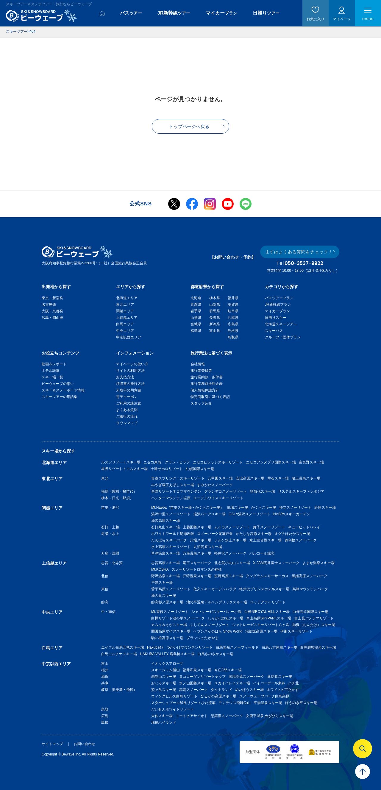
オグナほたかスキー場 (292, 534)
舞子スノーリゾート (269, 527)
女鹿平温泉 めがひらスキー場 (269, 716)
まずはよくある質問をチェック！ (299, 251)
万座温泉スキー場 (197, 553)
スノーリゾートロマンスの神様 (197, 569)
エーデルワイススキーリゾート (218, 498)
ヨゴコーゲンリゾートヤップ (202, 677)
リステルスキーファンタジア (301, 491)
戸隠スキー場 (162, 582)
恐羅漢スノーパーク (227, 716)
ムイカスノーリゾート (232, 527)
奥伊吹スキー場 (281, 677)
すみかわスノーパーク (215, 485)
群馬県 (214, 311)
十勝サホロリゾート (167, 469)
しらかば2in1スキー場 (225, 618)
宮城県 (195, 324)
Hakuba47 (155, 647)
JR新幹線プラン (278, 304)
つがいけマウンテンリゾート (189, 647)
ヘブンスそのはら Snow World (217, 631)
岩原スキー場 (325, 507)
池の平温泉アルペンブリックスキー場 (216, 602)
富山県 (214, 331)
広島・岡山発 (52, 318)
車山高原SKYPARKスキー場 (268, 618)
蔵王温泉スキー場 (306, 478)
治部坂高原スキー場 (261, 631)
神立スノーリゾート (295, 507)
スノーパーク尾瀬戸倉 (215, 534)
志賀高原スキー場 (165, 563)
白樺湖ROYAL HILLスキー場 (267, 612)
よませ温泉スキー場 (318, 563)
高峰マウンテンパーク (310, 589)
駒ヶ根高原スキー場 (167, 638)
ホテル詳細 (51, 371)
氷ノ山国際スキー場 (195, 683)
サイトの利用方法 (130, 371)
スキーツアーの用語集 (59, 397)
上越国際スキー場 (197, 527)
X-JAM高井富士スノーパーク (276, 563)
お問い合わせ (84, 744)
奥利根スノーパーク (301, 540)
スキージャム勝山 (165, 670)
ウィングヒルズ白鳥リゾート (174, 696)
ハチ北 (293, 683)
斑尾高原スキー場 (228, 576)
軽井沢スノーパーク (230, 553)
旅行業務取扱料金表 (206, 384)
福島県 (195, 331)
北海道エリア (127, 298)
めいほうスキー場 (249, 690)
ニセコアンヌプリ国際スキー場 (271, 462)
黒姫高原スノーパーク (309, 576)
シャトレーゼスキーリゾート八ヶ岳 (260, 625)
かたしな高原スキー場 (253, 534)
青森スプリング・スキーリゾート (178, 478)
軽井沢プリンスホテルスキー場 (264, 589)
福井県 (233, 298)
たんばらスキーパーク (169, 540)
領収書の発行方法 (130, 384)
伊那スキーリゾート (296, 631)
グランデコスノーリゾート (225, 491)
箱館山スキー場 (163, 677)
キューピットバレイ (304, 527)
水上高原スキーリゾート (170, 547)
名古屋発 (49, 304)
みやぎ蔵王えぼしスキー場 (172, 485)
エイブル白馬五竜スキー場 (122, 647)
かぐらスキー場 (263, 507)
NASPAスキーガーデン (291, 514)
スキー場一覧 (52, 377)
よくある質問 (127, 410)
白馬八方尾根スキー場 (279, 647)
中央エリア (125, 331)
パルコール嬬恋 (261, 553)
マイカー (221, 12)
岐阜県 (233, 311)
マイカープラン (277, 311)
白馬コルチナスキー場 (119, 654)
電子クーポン (127, 397)
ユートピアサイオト (192, 716)
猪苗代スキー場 (262, 491)
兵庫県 (233, 318)
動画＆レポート (54, 364)
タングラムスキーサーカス (267, 576)
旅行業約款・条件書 (206, 377)
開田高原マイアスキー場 (170, 631)
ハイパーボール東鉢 (269, 683)
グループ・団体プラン (283, 337)
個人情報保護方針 (204, 390)
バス (131, 12)
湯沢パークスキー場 (209, 514)
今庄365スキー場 (228, 670)
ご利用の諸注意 (128, 403)
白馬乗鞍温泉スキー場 (318, 647)
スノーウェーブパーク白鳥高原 (266, 696)
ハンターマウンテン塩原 (170, 498)
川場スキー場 (200, 540)
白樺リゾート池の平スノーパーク (178, 618)
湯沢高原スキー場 (165, 521)
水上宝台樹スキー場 (265, 540)
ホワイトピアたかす (283, 690)
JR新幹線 (173, 12)
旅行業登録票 (201, 371)
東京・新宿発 (52, 298)
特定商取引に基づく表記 (210, 397)
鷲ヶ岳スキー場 (163, 690)
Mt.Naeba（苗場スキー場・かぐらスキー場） (187, 507)
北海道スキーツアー (281, 324)
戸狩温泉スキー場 (197, 576)
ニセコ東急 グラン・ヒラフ (166, 462)
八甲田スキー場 (220, 478)
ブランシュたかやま (202, 638)
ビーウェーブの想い (58, 384)
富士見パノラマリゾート (314, 618)
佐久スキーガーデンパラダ (214, 589)
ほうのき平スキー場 (301, 703)
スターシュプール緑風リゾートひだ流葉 (183, 703)
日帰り (266, 12)
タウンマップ (127, 423)
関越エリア (125, 311)
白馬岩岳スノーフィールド (237, 647)
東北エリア (125, 304)
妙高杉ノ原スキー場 (167, 602)
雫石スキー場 (278, 478)
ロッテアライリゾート (268, 602)
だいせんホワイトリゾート (172, 709)
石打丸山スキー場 (165, 527)
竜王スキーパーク (197, 563)
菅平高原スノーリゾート (170, 589)
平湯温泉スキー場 (268, 703)
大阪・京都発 (52, 311)
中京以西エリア (128, 337)
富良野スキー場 (311, 462)
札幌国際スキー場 (200, 469)
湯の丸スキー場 (163, 596)
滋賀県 (233, 304)
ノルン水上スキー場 (230, 540)
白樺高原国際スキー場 (310, 612)
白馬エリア (125, 324)
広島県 (233, 324)
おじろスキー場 (163, 683)
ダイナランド (221, 690)
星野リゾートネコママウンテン (176, 491)
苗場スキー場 (237, 507)
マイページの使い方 (132, 364)
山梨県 (214, 304)
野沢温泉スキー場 (165, 576)
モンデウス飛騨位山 (234, 703)
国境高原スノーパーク (246, 677)
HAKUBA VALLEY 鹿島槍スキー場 (167, 654)
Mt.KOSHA (160, 569)
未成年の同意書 (128, 390)
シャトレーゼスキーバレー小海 (216, 612)
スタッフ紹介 (201, 403)
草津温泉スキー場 (165, 553)
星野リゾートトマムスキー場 (124, 469)
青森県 (195, 304)
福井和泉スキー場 (197, 670)
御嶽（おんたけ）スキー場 (313, 625)
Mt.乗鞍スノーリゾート (169, 612)
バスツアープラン (279, 298)
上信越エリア (127, 318)
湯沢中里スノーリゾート (170, 514)
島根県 (233, 331)
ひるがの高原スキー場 (218, 696)
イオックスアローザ (167, 663)
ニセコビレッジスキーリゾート (218, 462)
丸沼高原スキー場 (207, 547)
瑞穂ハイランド (163, 722)
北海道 (195, 298)
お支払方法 (125, 377)
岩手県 (195, 311)
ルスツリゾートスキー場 (120, 462)
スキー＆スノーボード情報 (63, 390)
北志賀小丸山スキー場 (232, 563)
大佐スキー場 (162, 716)
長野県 (214, 318)
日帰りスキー (275, 318)
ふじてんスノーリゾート (209, 625)
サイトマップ (52, 744)
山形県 (195, 318)
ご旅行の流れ (127, 416)
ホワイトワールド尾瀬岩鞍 (172, 534)
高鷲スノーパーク (193, 690)
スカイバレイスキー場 (232, 683)
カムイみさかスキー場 (169, 625)
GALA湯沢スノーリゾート (249, 514)
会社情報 (197, 364)
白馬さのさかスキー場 (215, 654)
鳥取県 (233, 337)
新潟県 (214, 324)
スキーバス (274, 331)
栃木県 (214, 298)
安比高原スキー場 (250, 478)
